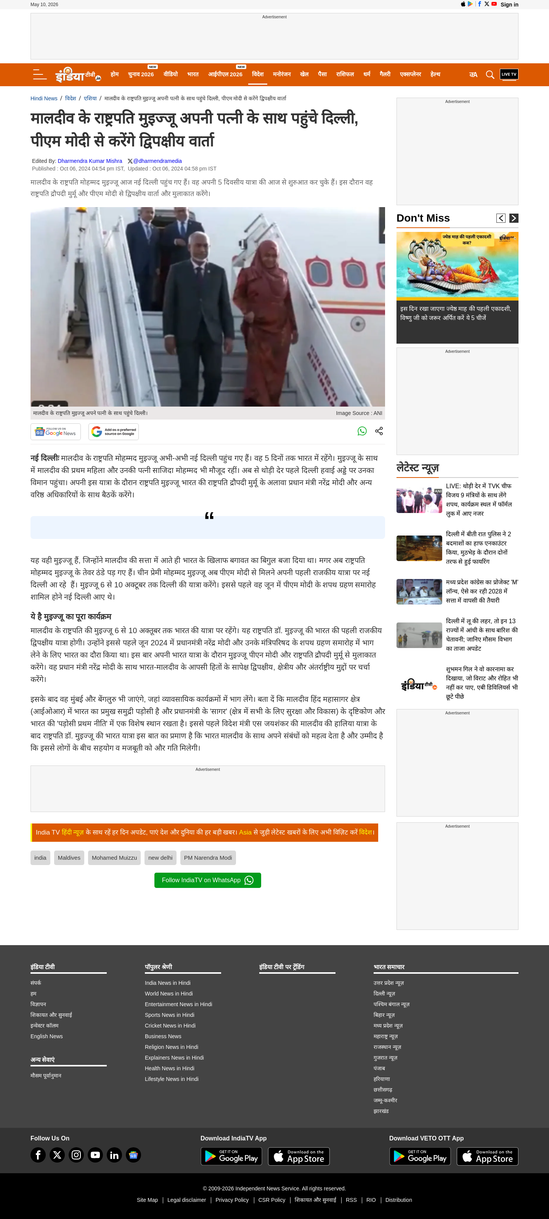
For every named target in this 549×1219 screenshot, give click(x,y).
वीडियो (171, 74)
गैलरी (385, 74)
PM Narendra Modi (208, 857)
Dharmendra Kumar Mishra (90, 161)
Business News (163, 1036)
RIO (371, 1200)
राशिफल (345, 74)
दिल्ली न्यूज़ (384, 994)
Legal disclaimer (186, 1200)
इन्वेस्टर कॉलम (44, 1026)
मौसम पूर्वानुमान (45, 1076)
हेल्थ (435, 74)
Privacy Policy (232, 1200)
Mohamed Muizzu (114, 857)
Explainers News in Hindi (174, 1058)
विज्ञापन (38, 1004)
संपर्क (35, 983)
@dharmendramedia (157, 161)
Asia (245, 832)
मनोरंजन (282, 74)
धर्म (366, 74)
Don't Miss (423, 218)
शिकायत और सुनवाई (51, 1015)
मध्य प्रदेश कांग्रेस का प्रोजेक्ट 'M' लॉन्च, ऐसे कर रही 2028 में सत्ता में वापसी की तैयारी (482, 591)
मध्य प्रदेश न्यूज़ (388, 1026)
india (40, 857)
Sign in (509, 5)
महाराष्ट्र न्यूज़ (386, 1036)
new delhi (160, 857)
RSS (351, 1200)
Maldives (69, 857)
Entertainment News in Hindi (178, 1004)
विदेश (257, 74)
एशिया (90, 98)
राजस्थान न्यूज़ (387, 1047)
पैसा (322, 74)
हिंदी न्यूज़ (73, 832)
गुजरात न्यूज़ (385, 1058)
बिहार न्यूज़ (384, 1015)
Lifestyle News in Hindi (172, 1079)
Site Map (147, 1200)
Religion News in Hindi (171, 1047)
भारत (193, 74)
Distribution (398, 1200)
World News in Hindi (169, 994)
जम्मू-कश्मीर (385, 1100)
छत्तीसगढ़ (383, 1090)
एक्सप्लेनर (410, 74)
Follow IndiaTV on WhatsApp (208, 880)
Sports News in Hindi (169, 1015)
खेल (304, 74)
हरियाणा (382, 1079)
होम (115, 74)
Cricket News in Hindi (170, 1026)
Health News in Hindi (169, 1068)
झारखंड (381, 1111)
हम (33, 994)
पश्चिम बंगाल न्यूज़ (391, 1004)
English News (46, 1036)
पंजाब (379, 1068)
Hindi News (44, 98)
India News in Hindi (168, 983)
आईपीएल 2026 (225, 74)
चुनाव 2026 (141, 74)
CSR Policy (272, 1200)
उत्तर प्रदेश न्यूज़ (389, 983)
